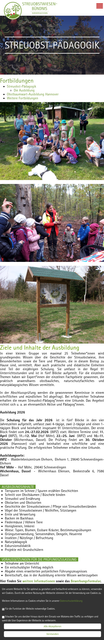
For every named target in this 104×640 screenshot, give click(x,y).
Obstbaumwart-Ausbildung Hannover (33, 94)
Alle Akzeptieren (52, 627)
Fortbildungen (17, 80)
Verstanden (52, 635)
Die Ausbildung (24, 90)
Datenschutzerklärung (75, 601)
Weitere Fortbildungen (22, 98)
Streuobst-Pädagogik (21, 86)
